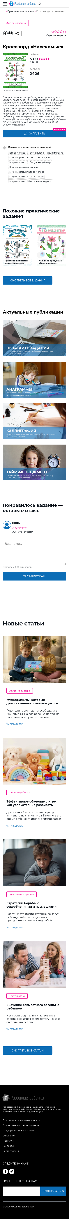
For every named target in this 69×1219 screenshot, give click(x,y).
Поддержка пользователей (18, 1130)
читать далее (14, 724)
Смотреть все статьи (28, 1050)
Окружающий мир (40, 162)
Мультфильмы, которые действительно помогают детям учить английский (32, 703)
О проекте (9, 1135)
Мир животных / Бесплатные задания (30, 181)
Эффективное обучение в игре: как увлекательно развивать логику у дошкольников (31, 805)
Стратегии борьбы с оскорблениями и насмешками (31, 904)
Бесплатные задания (39, 157)
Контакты (8, 1146)
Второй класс (17, 152)
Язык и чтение (55, 152)
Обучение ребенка (19, 690)
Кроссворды (16, 157)
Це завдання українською (15, 91)
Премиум (8, 1140)
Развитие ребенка (19, 792)
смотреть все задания (27, 280)
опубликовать (34, 576)
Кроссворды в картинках (23, 167)
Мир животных (16, 23)
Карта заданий (11, 1151)
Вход (64, 4)
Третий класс (36, 152)
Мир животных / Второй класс (26, 171)
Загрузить (34, 133)
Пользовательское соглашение (21, 1125)
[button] (5, 246)
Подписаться (53, 1191)
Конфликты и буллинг (21, 894)
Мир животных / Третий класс (26, 176)
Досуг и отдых (17, 996)
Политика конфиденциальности (21, 1120)
